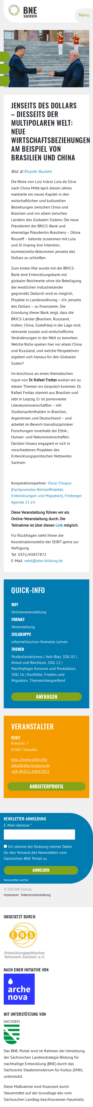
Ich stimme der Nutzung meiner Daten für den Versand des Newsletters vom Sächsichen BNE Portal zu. (38, 852)
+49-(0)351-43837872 (30, 771)
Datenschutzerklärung (36, 895)
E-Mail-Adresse (18, 825)
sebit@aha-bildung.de (43, 561)
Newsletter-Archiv (16, 880)
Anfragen (46, 697)
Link (59, 525)
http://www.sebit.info (29, 759)
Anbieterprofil (47, 786)
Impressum (11, 895)
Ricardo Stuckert (38, 171)
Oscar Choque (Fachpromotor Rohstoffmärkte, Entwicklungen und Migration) (41, 490)
